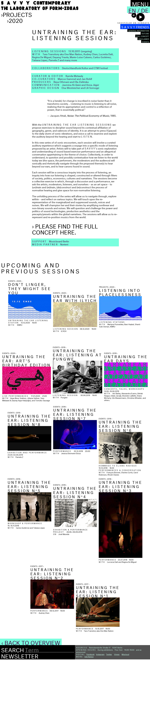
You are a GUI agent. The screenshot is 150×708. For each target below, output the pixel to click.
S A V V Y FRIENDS (135, 26)
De (145, 9)
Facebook (90, 702)
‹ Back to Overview (30, 690)
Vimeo (116, 702)
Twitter (109, 702)
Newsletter (19, 703)
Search (12, 698)
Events (145, 41)
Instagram (100, 702)
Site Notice (88, 704)
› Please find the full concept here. (65, 276)
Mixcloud (125, 702)
